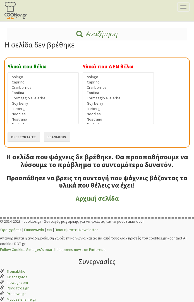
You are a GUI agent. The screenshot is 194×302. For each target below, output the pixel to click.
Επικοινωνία (34, 229)
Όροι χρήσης (10, 229)
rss (49, 229)
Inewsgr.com (17, 282)
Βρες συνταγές (23, 137)
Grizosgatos (17, 276)
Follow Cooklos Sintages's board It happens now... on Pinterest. (53, 249)
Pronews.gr (16, 293)
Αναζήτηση (97, 34)
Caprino (43, 82)
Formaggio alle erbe (43, 98)
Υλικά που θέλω (27, 66)
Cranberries (43, 87)
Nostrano (43, 119)
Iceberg (43, 108)
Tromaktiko (16, 271)
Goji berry (43, 103)
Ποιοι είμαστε (66, 229)
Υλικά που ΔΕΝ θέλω (108, 66)
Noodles (43, 114)
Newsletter (88, 229)
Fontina (43, 92)
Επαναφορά (56, 137)
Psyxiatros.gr (18, 288)
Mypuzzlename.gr (21, 299)
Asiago (43, 77)
